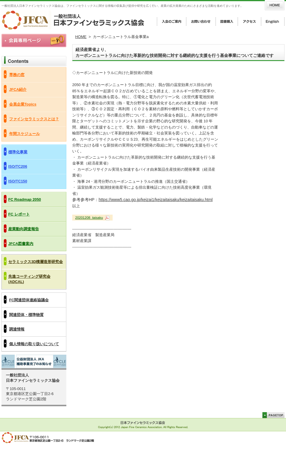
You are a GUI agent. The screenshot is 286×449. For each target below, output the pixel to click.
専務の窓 (16, 75)
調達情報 (16, 329)
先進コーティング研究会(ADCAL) (29, 279)
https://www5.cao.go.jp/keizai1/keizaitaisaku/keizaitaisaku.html (155, 199)
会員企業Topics (22, 104)
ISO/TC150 (17, 181)
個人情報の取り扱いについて (34, 344)
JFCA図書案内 (20, 243)
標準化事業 (17, 152)
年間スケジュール (24, 133)
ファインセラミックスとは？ (34, 119)
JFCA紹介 (18, 89)
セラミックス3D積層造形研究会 (35, 261)
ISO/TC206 (17, 166)
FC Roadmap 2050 (24, 199)
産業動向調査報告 (23, 229)
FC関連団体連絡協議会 (29, 300)
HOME (80, 36)
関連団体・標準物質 (26, 315)
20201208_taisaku (89, 217)
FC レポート (19, 214)
